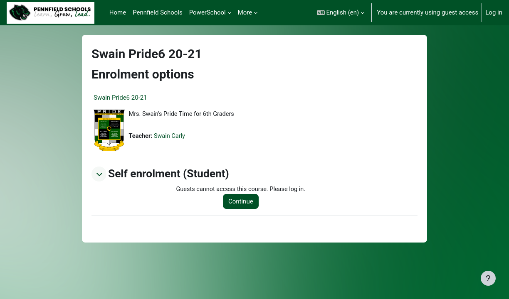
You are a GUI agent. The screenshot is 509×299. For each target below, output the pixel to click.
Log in (493, 12)
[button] (340, 12)
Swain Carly (171, 136)
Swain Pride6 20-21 (120, 97)
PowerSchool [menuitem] (207, 12)
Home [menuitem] (117, 12)
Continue (242, 202)
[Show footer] (488, 278)
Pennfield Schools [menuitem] (158, 12)
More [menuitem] (245, 12)
